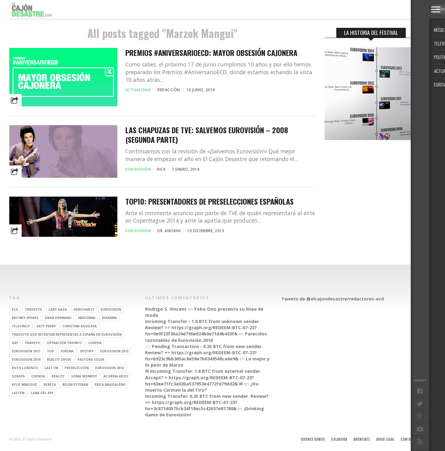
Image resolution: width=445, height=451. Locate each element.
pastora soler (91, 359)
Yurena (67, 351)
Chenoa (38, 376)
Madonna (86, 318)
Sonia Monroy (84, 376)
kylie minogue (24, 384)
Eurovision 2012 (109, 368)
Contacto (409, 439)
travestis (33, 309)
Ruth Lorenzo (25, 368)
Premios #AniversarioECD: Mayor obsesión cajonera (211, 52)
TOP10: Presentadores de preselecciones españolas (209, 201)
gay (15, 343)
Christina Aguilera (79, 326)
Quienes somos (313, 439)
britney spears (25, 318)
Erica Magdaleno (110, 384)
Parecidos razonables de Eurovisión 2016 (206, 337)
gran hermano (58, 318)
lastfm (18, 393)
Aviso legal (385, 439)
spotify (87, 351)
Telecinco (21, 326)
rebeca (50, 384)
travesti (32, 343)
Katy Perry (46, 326)
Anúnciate (361, 439)
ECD (15, 309)
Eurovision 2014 (26, 359)
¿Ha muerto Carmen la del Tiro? (201, 387)
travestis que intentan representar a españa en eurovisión (67, 334)
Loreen (94, 343)
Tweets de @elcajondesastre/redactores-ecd (332, 299)
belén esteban (75, 384)
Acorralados (115, 376)
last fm (51, 368)
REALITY (58, 376)
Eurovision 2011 (26, 351)
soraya (18, 376)
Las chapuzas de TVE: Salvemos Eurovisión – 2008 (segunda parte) (206, 134)
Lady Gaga (57, 309)
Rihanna (109, 318)
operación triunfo (64, 343)
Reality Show (59, 359)
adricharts (83, 309)
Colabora (339, 439)
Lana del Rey (42, 393)
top (50, 351)
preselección (77, 368)
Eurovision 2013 (114, 351)
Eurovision (111, 309)
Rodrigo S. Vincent (166, 309)
